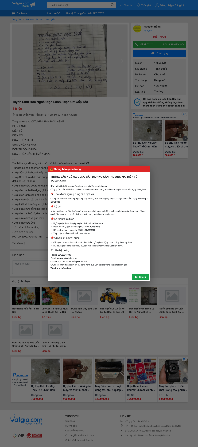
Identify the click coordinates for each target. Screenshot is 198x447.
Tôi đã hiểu (140, 276)
